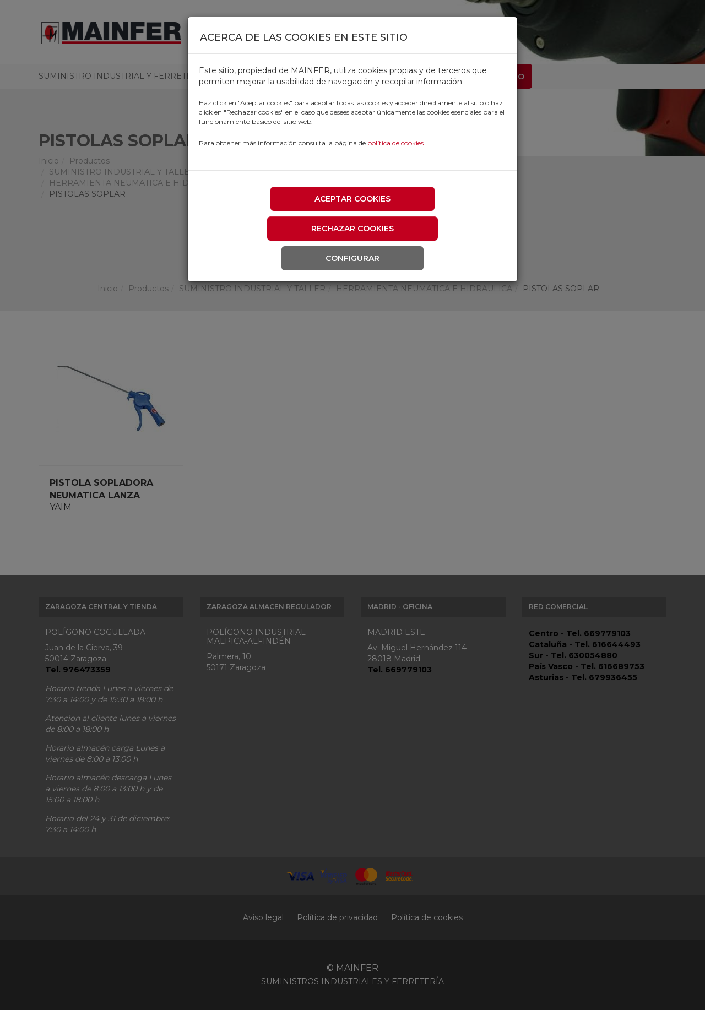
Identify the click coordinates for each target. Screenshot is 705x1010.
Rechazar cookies (352, 229)
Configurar (352, 258)
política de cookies (395, 143)
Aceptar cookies (352, 199)
